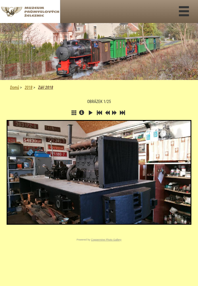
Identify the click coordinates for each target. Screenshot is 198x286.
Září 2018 (45, 87)
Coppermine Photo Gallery (106, 239)
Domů (14, 87)
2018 (28, 87)
